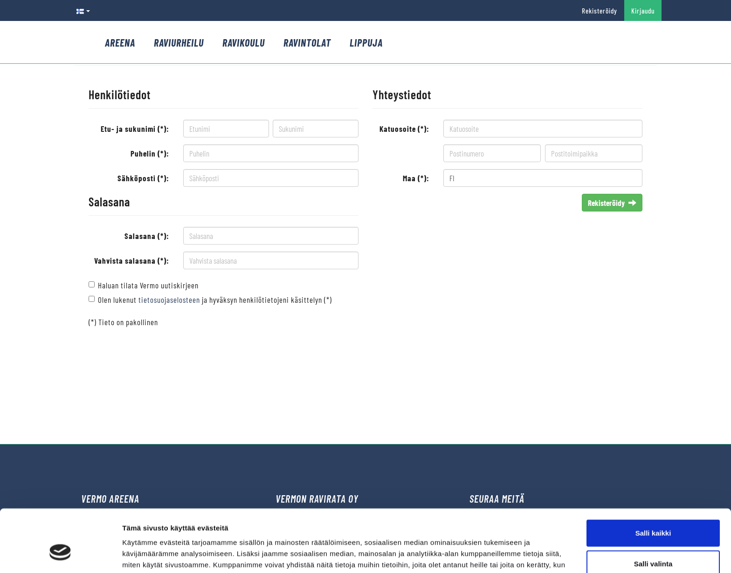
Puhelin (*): (150, 153)
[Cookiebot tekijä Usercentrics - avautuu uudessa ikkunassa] (60, 555)
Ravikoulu (243, 42)
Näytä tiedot (498, 555)
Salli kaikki (653, 481)
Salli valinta (653, 512)
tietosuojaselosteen (169, 299)
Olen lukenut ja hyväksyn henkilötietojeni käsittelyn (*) (215, 299)
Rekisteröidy (599, 11)
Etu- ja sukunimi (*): (135, 128)
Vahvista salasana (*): (131, 260)
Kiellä (653, 542)
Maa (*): (416, 178)
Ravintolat (307, 42)
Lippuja (366, 42)
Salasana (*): (146, 235)
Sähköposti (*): (143, 178)
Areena (120, 42)
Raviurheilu (179, 42)
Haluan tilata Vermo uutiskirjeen (148, 285)
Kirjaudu (643, 11)
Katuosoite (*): (404, 128)
